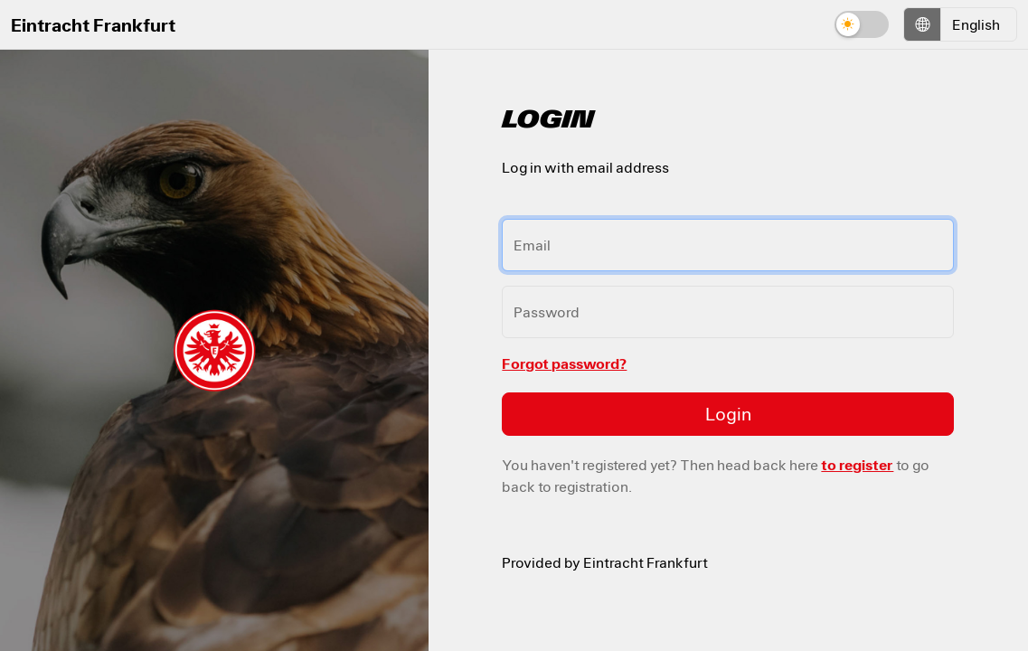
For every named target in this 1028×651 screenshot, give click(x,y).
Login (728, 413)
